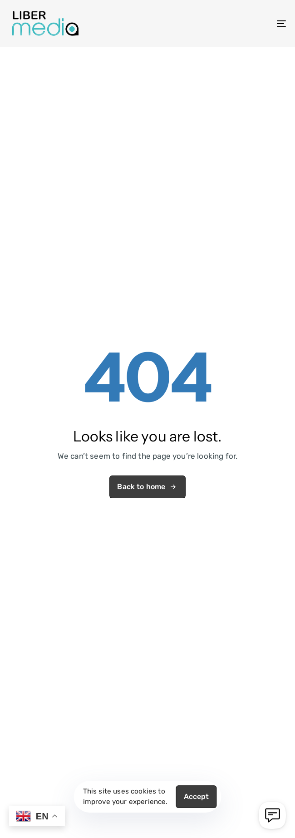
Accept (196, 796)
